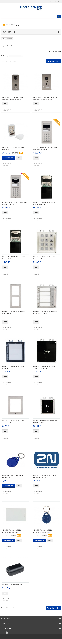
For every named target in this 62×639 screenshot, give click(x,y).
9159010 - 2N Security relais (12, 585)
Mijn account (6, 628)
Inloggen (57, 1)
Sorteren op (4, 55)
